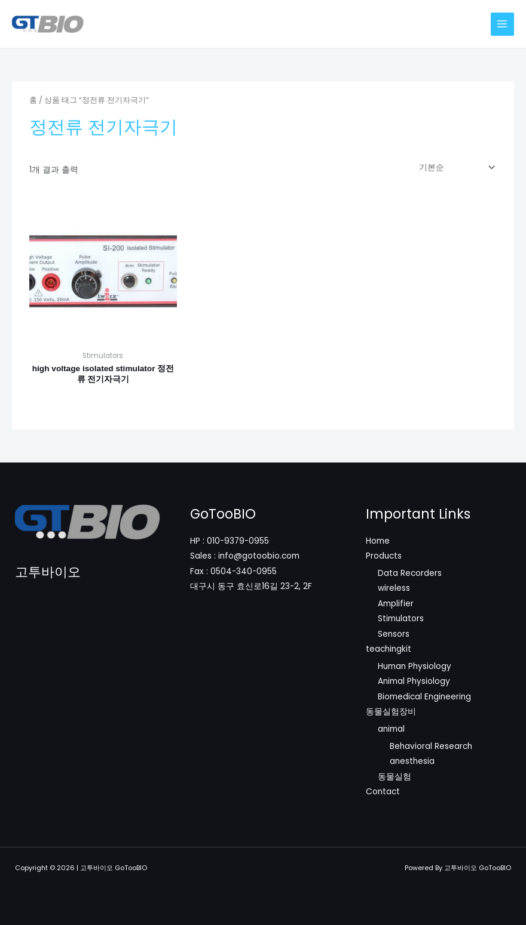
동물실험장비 (391, 711)
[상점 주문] (454, 167)
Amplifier (396, 603)
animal (391, 729)
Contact (383, 791)
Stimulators (401, 618)
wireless (394, 588)
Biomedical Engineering (424, 696)
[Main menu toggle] (502, 24)
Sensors (393, 634)
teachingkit (388, 649)
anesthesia (412, 761)
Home (378, 541)
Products (384, 556)
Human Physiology (414, 666)
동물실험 (394, 776)
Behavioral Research (431, 746)
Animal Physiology (414, 681)
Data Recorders (410, 573)
